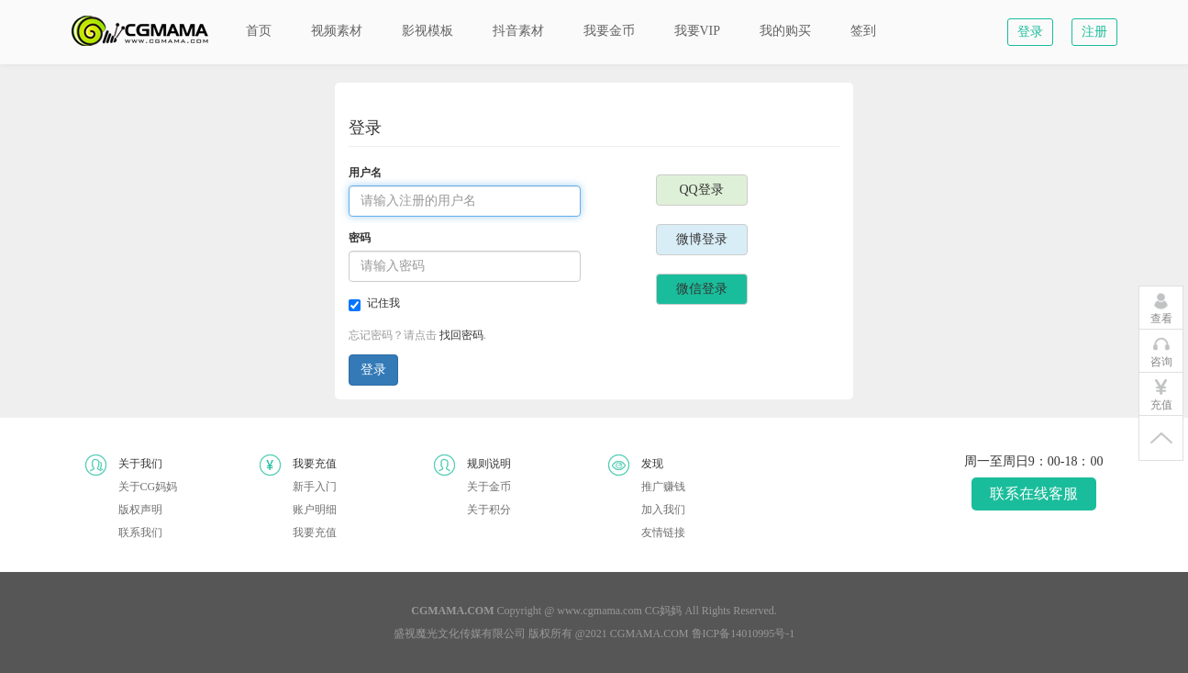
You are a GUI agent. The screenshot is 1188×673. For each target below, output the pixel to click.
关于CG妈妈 (148, 486)
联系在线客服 (1034, 493)
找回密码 (461, 335)
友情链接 (663, 532)
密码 (360, 237)
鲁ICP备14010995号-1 (743, 633)
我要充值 (315, 532)
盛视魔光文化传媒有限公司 (460, 633)
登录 (1030, 32)
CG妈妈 (664, 610)
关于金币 (489, 486)
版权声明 (140, 509)
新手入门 (315, 486)
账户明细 (315, 509)
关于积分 (489, 509)
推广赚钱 (663, 486)
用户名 (365, 172)
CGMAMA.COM (649, 633)
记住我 (374, 304)
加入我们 (663, 509)
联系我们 (140, 532)
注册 (1094, 32)
